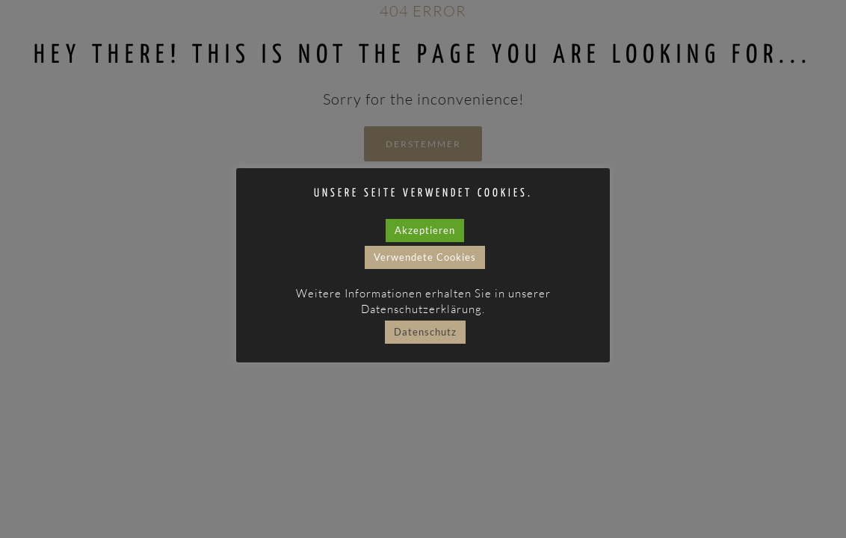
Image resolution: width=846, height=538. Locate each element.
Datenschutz (425, 332)
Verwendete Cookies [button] (425, 257)
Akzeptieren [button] (425, 230)
